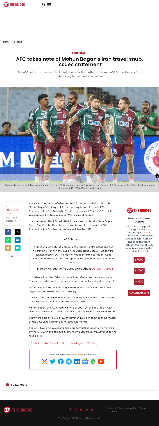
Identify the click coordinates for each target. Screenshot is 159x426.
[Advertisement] (79, 28)
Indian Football (50, 343)
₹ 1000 (139, 281)
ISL (63, 343)
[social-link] (13, 256)
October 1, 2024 (102, 268)
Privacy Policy (115, 408)
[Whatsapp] (8, 240)
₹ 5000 (139, 259)
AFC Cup (91, 343)
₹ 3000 (139, 270)
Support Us (144, 408)
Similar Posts (18, 384)
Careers (112, 411)
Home (7, 42)
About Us (131, 408)
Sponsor (145, 232)
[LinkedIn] (17, 240)
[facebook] (8, 232)
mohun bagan (75, 343)
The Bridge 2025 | (67, 418)
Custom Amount (139, 292)
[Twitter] (17, 232)
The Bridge (77, 354)
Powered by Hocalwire (89, 418)
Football (79, 53)
